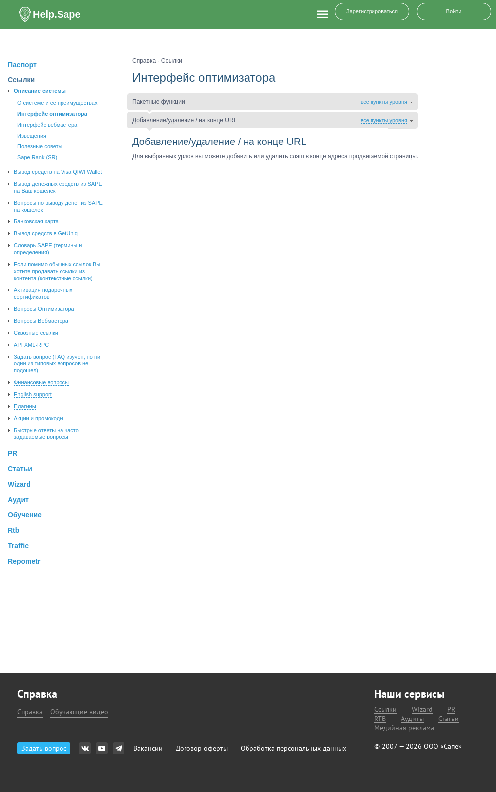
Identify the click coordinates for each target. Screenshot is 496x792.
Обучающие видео (79, 711)
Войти (454, 11)
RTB (380, 719)
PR (451, 709)
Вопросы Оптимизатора (44, 309)
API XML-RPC (31, 345)
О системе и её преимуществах (57, 103)
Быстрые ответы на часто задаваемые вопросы (46, 433)
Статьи (448, 719)
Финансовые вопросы (41, 382)
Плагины (25, 406)
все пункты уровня (384, 102)
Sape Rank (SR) (37, 157)
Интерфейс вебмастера (47, 125)
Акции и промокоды (38, 418)
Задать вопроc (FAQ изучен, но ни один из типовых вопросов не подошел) (57, 363)
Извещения (31, 136)
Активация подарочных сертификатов (43, 293)
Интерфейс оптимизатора (52, 114)
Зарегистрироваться (372, 11)
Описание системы (40, 91)
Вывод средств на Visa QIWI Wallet (58, 172)
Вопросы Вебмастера (41, 321)
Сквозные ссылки (36, 333)
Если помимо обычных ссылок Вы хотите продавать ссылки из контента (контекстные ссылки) (57, 271)
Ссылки (385, 709)
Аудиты (412, 719)
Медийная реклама (404, 728)
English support (33, 394)
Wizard (422, 709)
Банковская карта (36, 221)
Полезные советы (39, 146)
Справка (30, 711)
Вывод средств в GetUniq (46, 233)
